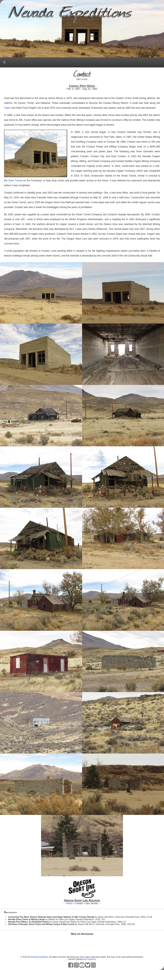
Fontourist (91, 959)
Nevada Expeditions (40, 957)
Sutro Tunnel (15, 180)
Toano (7, 107)
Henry (69, 903)
